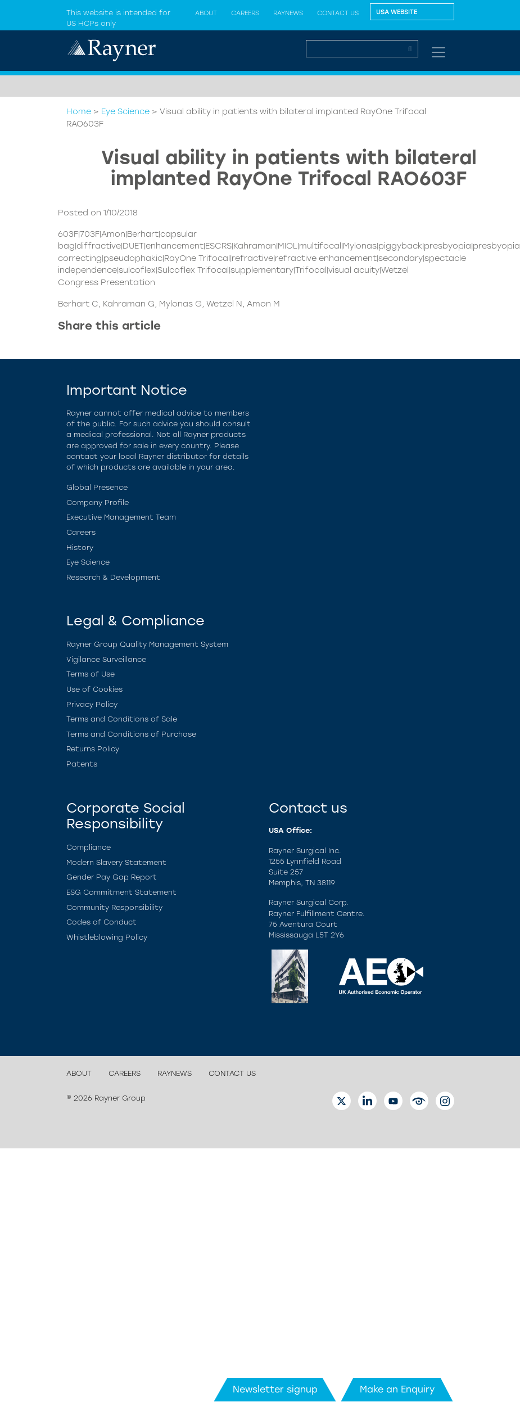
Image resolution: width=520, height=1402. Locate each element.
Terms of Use (90, 674)
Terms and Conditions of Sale (121, 719)
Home (78, 111)
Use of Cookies (94, 689)
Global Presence (97, 487)
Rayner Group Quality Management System (147, 644)
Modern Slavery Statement (116, 862)
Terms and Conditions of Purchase (131, 734)
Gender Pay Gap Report (111, 877)
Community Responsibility (114, 907)
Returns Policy (92, 749)
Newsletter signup (275, 1389)
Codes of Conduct (101, 922)
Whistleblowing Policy (106, 937)
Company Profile (97, 502)
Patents (81, 764)
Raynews (288, 13)
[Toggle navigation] (438, 52)
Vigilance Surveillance (106, 659)
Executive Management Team (121, 517)
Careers (245, 13)
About (79, 1073)
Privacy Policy (91, 704)
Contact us (338, 13)
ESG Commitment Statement (121, 892)
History (79, 547)
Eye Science (125, 111)
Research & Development (113, 577)
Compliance (88, 847)
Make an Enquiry (397, 1389)
